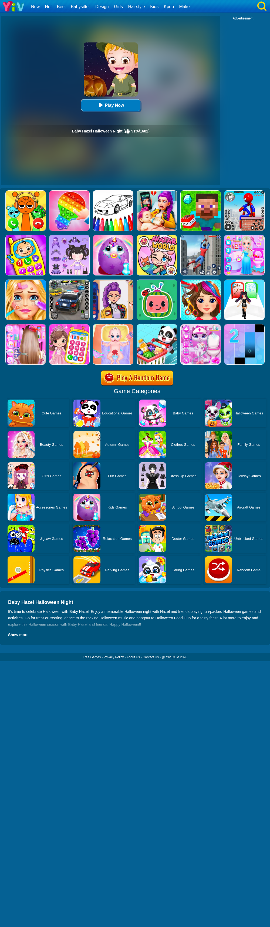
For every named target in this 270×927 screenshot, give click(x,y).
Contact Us (151, 657)
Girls (118, 6)
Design (102, 6)
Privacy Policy (114, 657)
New (35, 6)
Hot (48, 6)
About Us (133, 657)
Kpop (169, 6)
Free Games (92, 657)
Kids (154, 6)
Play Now (110, 105)
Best (61, 6)
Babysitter (80, 6)
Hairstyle (136, 6)
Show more (18, 635)
